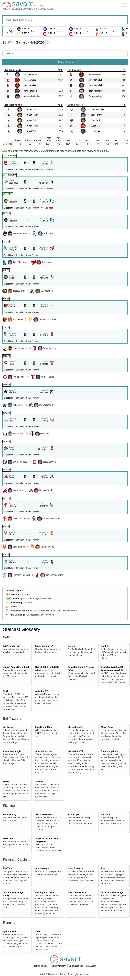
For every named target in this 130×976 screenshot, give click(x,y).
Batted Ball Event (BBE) (47, 667)
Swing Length (75, 727)
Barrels (71, 646)
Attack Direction (43, 751)
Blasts (6, 781)
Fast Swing (16, 602)
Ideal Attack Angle (12, 751)
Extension (8, 838)
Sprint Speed (9, 931)
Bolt (38, 931)
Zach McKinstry (95, 91)
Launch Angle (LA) (44, 646)
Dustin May (95, 125)
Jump (103, 868)
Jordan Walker (30, 80)
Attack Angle (107, 727)
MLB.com (91, 965)
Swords (39, 781)
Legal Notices (76, 965)
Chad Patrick (96, 120)
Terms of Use (41, 965)
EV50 (5, 691)
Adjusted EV (41, 691)
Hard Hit (14, 594)
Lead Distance (75, 868)
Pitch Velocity (10, 814)
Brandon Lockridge (32, 96)
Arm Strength (42, 868)
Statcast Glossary (21, 629)
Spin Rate (105, 814)
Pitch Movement (44, 814)
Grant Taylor (32, 109)
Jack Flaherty (96, 115)
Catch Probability (77, 892)
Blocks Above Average (112, 892)
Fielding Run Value (44, 892)
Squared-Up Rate (109, 751)
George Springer (96, 96)
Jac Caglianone (30, 74)
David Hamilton (30, 91)
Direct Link (8, 169)
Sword (13, 607)
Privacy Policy (58, 965)
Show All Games (65, 62)
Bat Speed (8, 727)
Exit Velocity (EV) (11, 646)
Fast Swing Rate (43, 727)
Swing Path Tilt (76, 751)
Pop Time (7, 868)
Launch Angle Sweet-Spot (16, 667)
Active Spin (74, 814)
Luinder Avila (96, 131)
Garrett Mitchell (95, 80)
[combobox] (65, 19)
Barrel (16, 598)
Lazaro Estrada (97, 109)
